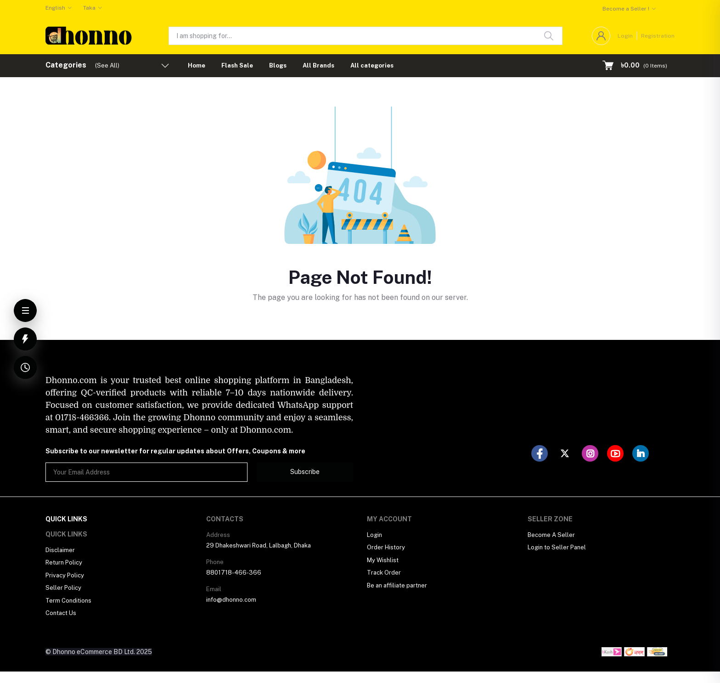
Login (625, 36)
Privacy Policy (64, 575)
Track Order (384, 572)
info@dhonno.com (231, 599)
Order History (386, 547)
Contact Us (60, 613)
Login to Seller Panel (557, 547)
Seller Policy (63, 587)
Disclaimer (60, 550)
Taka (89, 8)
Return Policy (63, 562)
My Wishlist (383, 560)
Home (196, 65)
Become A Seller (551, 534)
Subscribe (305, 471)
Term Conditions (68, 600)
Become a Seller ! (625, 9)
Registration (658, 36)
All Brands (318, 65)
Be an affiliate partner (397, 585)
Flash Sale (237, 65)
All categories (372, 65)
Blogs (278, 65)
